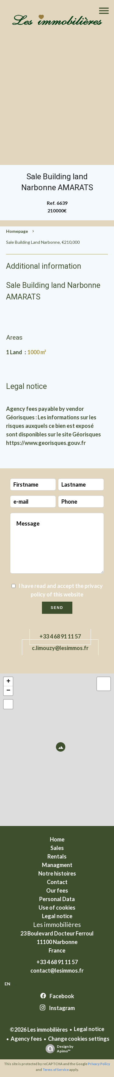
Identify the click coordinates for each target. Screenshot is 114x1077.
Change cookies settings (78, 1038)
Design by (58, 1048)
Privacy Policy (99, 1064)
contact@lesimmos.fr (57, 970)
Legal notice (89, 1029)
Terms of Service (56, 1070)
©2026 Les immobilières (39, 1029)
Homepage (17, 231)
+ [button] (8, 681)
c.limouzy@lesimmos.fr (60, 648)
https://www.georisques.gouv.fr (46, 442)
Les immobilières (57, 924)
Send (57, 608)
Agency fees (26, 1038)
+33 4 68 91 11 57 (60, 636)
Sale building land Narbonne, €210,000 (43, 242)
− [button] (8, 690)
